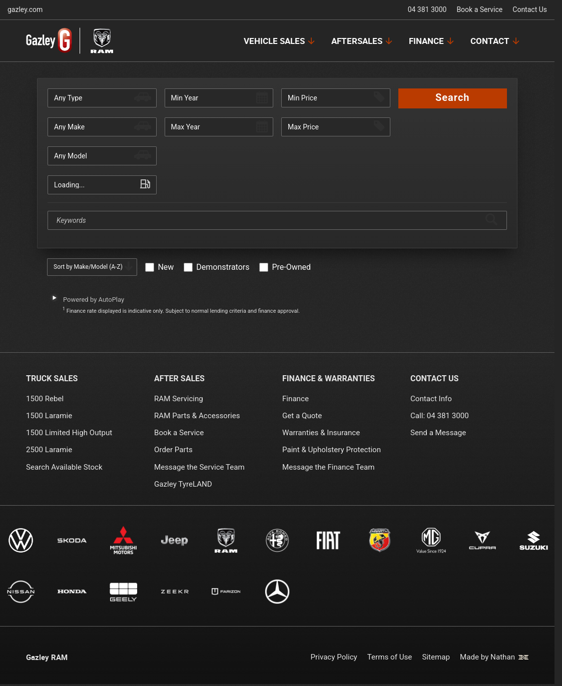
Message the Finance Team (328, 467)
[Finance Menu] (432, 40)
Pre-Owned (291, 267)
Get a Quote (302, 415)
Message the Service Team (199, 467)
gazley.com (25, 9)
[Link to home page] (70, 40)
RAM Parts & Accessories (197, 415)
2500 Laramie (49, 449)
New (166, 267)
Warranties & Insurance (321, 432)
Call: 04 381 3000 (439, 415)
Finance (295, 398)
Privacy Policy (333, 657)
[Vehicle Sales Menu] (280, 40)
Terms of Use (389, 657)
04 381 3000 (427, 9)
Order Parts (173, 449)
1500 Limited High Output (69, 432)
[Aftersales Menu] (362, 40)
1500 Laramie (49, 415)
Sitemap (436, 657)
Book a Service (479, 9)
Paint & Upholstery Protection (331, 449)
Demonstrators (222, 267)
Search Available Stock (64, 467)
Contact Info (431, 398)
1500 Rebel (45, 398)
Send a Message (438, 432)
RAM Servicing (178, 398)
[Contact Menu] (495, 40)
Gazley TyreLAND (183, 484)
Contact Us (529, 9)
